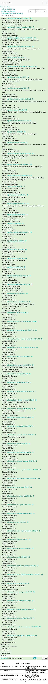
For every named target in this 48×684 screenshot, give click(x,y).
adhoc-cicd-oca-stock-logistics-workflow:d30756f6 (23, 470)
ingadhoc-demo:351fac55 (15, 267)
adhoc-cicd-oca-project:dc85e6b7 (17, 539)
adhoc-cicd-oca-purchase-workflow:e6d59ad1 (21, 566)
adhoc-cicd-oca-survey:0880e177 (17, 374)
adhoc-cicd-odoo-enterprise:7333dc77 (19, 365)
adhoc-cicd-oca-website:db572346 (18, 382)
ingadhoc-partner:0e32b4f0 (15, 241)
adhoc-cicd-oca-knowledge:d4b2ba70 (19, 426)
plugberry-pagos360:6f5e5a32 (16, 204)
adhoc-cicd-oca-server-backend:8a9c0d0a (20, 391)
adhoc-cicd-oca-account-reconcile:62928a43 (21, 347)
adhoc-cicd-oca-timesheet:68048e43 (18, 356)
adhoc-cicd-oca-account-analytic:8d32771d (21, 330)
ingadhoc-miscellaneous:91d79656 (18, 18)
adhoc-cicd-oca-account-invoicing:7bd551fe (21, 461)
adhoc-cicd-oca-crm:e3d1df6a (16, 522)
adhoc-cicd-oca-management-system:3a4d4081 (22, 478)
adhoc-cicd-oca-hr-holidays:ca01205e (19, 601)
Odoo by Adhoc (5, 7)
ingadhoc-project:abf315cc (15, 57)
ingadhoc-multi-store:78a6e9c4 (17, 88)
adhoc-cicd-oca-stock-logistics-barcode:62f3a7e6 (22, 531)
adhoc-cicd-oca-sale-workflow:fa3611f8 (19, 618)
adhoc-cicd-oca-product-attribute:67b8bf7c (20, 435)
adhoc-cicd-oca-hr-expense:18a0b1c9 (19, 505)
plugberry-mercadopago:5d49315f (18, 276)
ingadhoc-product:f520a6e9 (16, 249)
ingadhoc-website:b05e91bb (16, 142)
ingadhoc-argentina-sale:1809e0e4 (18, 164)
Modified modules (7, 15)
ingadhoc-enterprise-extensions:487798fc (20, 38)
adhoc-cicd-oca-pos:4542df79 (16, 313)
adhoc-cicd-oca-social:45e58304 (17, 557)
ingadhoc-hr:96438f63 (14, 223)
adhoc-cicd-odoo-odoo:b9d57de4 (17, 302)
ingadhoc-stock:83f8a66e (15, 132)
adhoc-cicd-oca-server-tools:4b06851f (19, 548)
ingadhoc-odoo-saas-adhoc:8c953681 (19, 46)
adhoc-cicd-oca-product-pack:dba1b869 (20, 592)
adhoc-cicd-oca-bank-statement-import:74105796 (23, 627)
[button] (37, 11)
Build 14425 (4, 658)
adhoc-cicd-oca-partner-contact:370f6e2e (20, 409)
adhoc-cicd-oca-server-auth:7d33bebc (19, 417)
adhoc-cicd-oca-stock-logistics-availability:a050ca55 (23, 339)
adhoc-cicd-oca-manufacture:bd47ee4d (19, 513)
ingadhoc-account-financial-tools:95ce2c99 (20, 66)
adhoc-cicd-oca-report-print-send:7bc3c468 (21, 635)
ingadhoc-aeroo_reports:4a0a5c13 (18, 121)
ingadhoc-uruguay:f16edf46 (16, 110)
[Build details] (43, 658)
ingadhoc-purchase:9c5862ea (16, 195)
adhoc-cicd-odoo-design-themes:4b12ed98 (21, 400)
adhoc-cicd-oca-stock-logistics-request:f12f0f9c (22, 321)
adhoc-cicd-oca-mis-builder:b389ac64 (19, 452)
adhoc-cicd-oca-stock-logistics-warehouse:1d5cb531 (24, 574)
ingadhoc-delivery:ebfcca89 (16, 258)
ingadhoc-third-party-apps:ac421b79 (18, 284)
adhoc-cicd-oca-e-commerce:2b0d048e (19, 496)
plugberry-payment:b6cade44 (16, 214)
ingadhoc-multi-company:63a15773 (18, 232)
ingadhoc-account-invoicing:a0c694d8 (19, 99)
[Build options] (46, 658)
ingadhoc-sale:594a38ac (15, 186)
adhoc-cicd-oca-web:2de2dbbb (17, 583)
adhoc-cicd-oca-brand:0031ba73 (17, 443)
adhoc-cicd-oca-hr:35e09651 (16, 293)
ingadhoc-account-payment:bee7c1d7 (19, 153)
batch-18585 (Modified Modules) (12, 13)
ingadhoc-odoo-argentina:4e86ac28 (18, 175)
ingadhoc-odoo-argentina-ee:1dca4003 (19, 27)
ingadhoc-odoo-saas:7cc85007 (17, 77)
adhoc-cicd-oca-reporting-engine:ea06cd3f (20, 609)
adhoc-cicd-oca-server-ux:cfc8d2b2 (18, 487)
